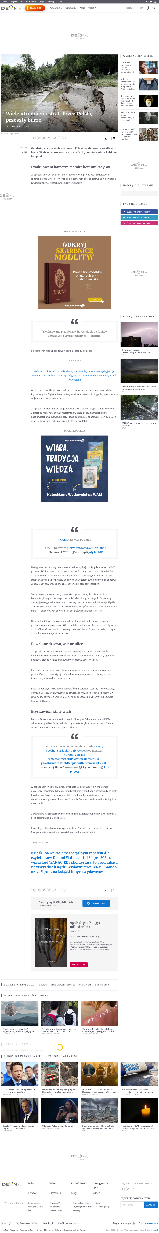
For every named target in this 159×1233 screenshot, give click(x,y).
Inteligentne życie (100, 1185)
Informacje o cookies (70, 1230)
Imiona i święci (56, 1210)
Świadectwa (55, 1207)
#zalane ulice (102, 984)
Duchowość (55, 1203)
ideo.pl (155, 1230)
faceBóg (51, 2)
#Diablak (64, 750)
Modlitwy (76, 1210)
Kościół (32, 1193)
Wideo (96, 1193)
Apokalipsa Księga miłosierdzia (85, 925)
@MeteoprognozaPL (61, 758)
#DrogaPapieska (74, 754)
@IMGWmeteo (50, 763)
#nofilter (66, 763)
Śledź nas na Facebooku (136, 212)
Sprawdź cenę (78, 964)
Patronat (83, 1230)
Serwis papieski (34, 1203)
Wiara (82, 8)
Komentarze (70, 8)
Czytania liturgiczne (81, 1203)
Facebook (146, 2)
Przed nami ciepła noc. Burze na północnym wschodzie (139, 387)
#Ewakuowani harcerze (63, 984)
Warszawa (129, 8)
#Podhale (52, 750)
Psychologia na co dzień (82, 1207)
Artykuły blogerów (35, 1207)
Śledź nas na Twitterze (136, 217)
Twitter (151, 2)
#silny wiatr (85, 984)
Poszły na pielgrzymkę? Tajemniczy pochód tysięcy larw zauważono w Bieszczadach (20, 1031)
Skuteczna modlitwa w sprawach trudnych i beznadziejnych (127, 67)
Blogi (42, 2)
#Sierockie (78, 750)
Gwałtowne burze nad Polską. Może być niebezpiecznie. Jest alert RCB (98, 1127)
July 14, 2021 (95, 552)
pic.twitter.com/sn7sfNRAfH (90, 763)
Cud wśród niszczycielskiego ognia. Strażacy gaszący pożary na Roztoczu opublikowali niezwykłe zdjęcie (99, 1092)
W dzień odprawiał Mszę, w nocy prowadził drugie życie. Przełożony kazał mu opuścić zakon (128, 85)
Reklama (58, 1230)
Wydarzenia (56, 8)
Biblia (5, 2)
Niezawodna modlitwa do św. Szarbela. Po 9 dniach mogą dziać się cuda (128, 101)
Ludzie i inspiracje (102, 1207)
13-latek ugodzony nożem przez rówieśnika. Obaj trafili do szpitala (59, 1031)
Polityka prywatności (27, 1230)
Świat (8, 127)
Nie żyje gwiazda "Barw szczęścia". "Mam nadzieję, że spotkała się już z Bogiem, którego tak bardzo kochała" (139, 1128)
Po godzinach (79, 1183)
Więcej (91, 8)
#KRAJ (62, 539)
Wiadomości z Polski (20, 127)
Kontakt (39, 1230)
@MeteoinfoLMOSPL (87, 758)
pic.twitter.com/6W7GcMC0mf (86, 547)
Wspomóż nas (96, 903)
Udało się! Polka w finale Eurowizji (57, 1126)
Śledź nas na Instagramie (137, 223)
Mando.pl (48, 1223)
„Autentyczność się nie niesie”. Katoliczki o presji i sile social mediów (129, 134)
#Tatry (98, 746)
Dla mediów (48, 1230)
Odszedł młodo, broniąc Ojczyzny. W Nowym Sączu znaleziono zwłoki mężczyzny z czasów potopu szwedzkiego (58, 1093)
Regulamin (14, 1230)
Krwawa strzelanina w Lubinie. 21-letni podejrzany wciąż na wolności (137, 1090)
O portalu (4, 1230)
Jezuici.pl (6, 1223)
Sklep (60, 2)
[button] (148, 8)
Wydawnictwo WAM (27, 1223)
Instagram (155, 2)
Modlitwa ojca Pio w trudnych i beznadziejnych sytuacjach (129, 116)
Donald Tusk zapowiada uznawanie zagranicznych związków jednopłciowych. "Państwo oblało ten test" (19, 1129)
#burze (43, 984)
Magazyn (14, 2)
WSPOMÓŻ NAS (148, 1223)
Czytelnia (55, 1193)
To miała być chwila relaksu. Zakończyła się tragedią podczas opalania (99, 1031)
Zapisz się (150, 1205)
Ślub (29, 1210)
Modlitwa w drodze (28, 2)
